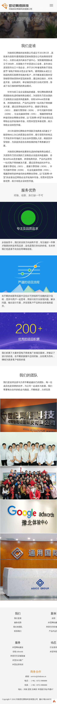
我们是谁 (17, 618)
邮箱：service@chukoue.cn (35, 676)
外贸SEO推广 (17, 660)
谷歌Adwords (18, 652)
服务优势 (17, 622)
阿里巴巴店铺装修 (17, 656)
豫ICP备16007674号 (47, 699)
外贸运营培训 (17, 664)
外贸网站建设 (17, 647)
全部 (53, 618)
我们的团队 (17, 627)
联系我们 (17, 631)
